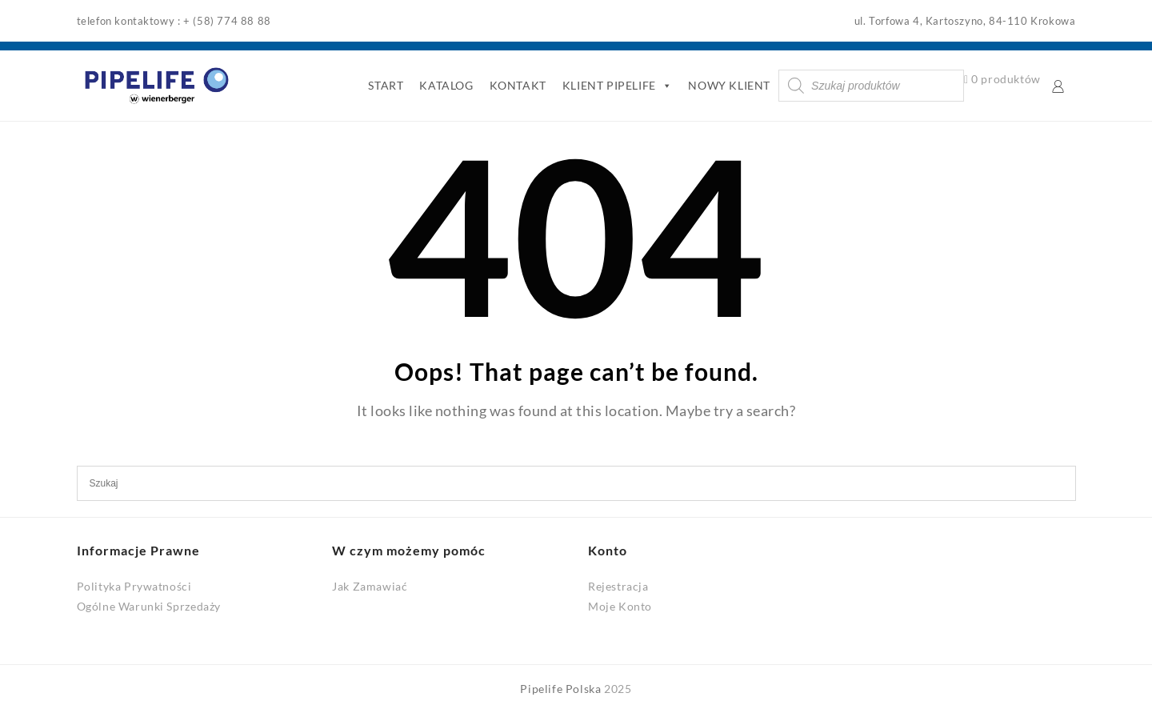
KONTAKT (518, 85)
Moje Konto (620, 606)
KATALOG (446, 85)
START (385, 85)
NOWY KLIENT (729, 85)
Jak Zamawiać (369, 586)
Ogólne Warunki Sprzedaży (149, 606)
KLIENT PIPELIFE (617, 86)
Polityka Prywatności (134, 586)
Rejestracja (618, 586)
